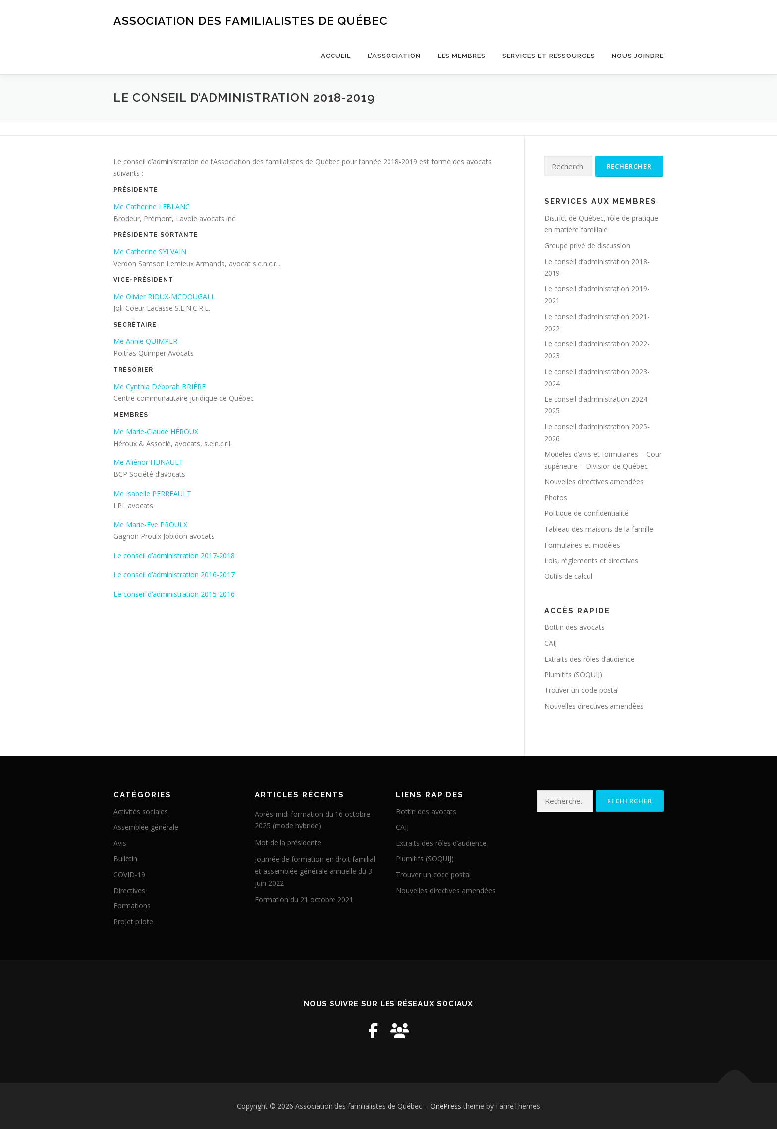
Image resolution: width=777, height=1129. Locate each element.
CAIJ (550, 643)
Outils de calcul (568, 576)
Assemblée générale (145, 827)
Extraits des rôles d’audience (589, 659)
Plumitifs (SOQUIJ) (573, 674)
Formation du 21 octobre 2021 (304, 899)
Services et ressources (548, 55)
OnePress (445, 1106)
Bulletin (125, 858)
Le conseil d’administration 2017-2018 (174, 555)
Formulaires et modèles (582, 545)
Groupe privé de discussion (587, 245)
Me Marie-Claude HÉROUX (155, 431)
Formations (132, 905)
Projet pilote (133, 921)
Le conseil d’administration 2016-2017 (174, 574)
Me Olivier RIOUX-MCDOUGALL (164, 296)
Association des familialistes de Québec (250, 20)
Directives (129, 890)
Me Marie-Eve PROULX (150, 524)
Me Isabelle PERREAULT (152, 493)
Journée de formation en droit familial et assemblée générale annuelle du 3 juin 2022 (315, 871)
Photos (555, 497)
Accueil (336, 55)
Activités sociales (140, 811)
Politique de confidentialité (586, 513)
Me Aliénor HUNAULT (148, 462)
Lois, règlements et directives (591, 560)
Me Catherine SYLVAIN (149, 251)
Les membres (462, 55)
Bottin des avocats (574, 627)
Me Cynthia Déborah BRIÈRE (159, 386)
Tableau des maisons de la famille (598, 529)
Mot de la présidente (288, 842)
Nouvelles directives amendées (594, 481)
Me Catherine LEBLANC (151, 206)
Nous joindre (638, 55)
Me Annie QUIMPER (145, 341)
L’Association (394, 55)
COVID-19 (129, 874)
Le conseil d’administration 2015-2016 (174, 594)
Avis (119, 842)
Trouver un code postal (581, 690)
